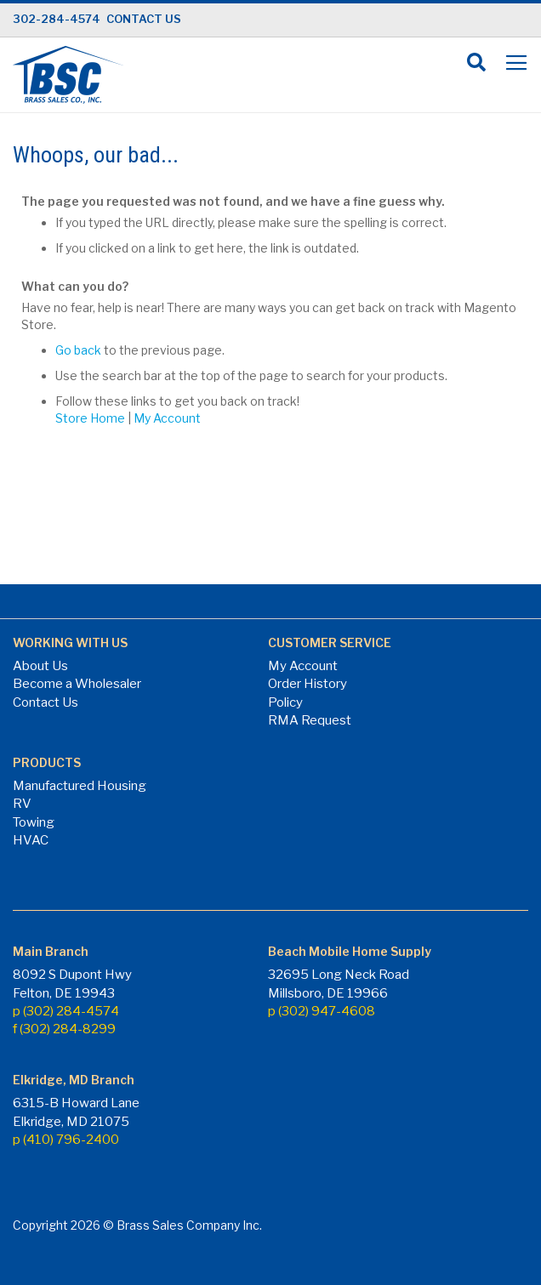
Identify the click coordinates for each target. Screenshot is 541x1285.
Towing (33, 822)
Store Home (90, 418)
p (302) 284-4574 (66, 1011)
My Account (167, 418)
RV (22, 803)
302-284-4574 (56, 19)
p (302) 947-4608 (321, 1011)
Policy (285, 702)
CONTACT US (143, 19)
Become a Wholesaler (77, 683)
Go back (78, 350)
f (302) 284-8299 (64, 1029)
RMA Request (309, 720)
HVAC (30, 840)
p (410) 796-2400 (66, 1139)
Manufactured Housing (79, 785)
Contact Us (45, 702)
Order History (307, 683)
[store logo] (68, 75)
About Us (40, 666)
